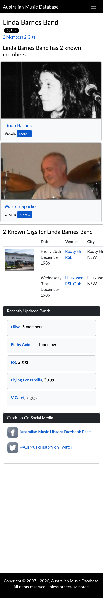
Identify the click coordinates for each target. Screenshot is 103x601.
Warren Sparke (20, 206)
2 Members (13, 37)
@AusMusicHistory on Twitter (45, 447)
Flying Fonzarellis (26, 379)
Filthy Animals (23, 344)
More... (24, 134)
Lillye (15, 326)
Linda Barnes (18, 125)
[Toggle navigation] (93, 6)
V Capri (17, 397)
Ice (13, 362)
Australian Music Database (31, 7)
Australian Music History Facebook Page (55, 432)
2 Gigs (29, 37)
